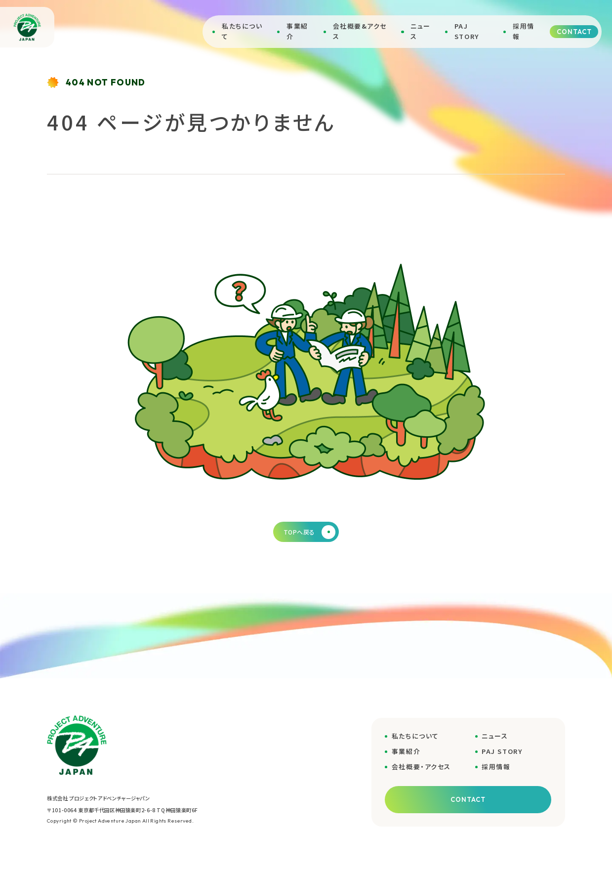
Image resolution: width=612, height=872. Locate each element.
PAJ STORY (467, 31)
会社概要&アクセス (360, 31)
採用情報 (523, 31)
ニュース (420, 31)
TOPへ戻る (309, 532)
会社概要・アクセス (421, 766)
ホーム (55, 162)
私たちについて (242, 31)
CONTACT (574, 32)
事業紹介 (297, 31)
